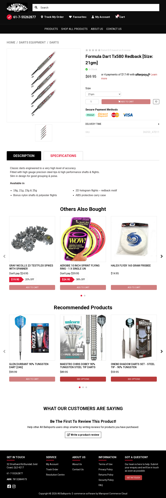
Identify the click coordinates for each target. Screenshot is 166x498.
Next (161, 256)
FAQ (101, 485)
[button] (156, 101)
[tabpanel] (32, 253)
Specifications (63, 156)
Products (51, 28)
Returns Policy (106, 474)
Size (88, 88)
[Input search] (95, 7)
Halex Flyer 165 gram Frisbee (131, 265)
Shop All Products (74, 28)
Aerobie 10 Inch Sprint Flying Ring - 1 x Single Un (80, 267)
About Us (97, 28)
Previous (4, 256)
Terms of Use (106, 464)
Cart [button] (120, 16)
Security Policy (106, 480)
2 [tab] (84, 295)
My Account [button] (101, 17)
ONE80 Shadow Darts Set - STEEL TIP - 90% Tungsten (133, 366)
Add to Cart (126, 102)
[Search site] (36, 7)
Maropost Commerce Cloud (113, 493)
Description (23, 156)
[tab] (24, 155)
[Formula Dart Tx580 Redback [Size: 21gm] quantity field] (92, 101)
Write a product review (83, 434)
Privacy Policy (106, 469)
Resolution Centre (55, 474)
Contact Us (114, 28)
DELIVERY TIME (122, 124)
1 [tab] (81, 295)
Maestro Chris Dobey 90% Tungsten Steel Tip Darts (77, 366)
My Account (52, 464)
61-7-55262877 (21, 17)
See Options (83, 379)
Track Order (52, 469)
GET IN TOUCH (133, 478)
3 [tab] (86, 387)
